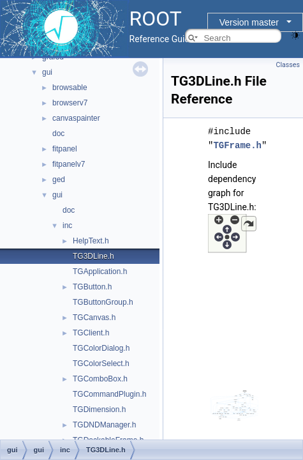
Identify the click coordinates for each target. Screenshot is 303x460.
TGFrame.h (237, 145)
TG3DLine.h (93, 256)
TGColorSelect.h (101, 363)
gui (47, 72)
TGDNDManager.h (104, 424)
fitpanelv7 (68, 164)
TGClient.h (91, 332)
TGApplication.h (100, 271)
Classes (288, 65)
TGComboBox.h (100, 378)
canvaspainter (76, 118)
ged (58, 179)
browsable (69, 87)
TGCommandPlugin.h (109, 394)
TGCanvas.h (94, 317)
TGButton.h (92, 286)
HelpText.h (91, 240)
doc (58, 133)
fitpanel (64, 148)
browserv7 (69, 102)
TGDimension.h (99, 409)
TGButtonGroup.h (103, 302)
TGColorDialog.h (101, 348)
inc (67, 225)
